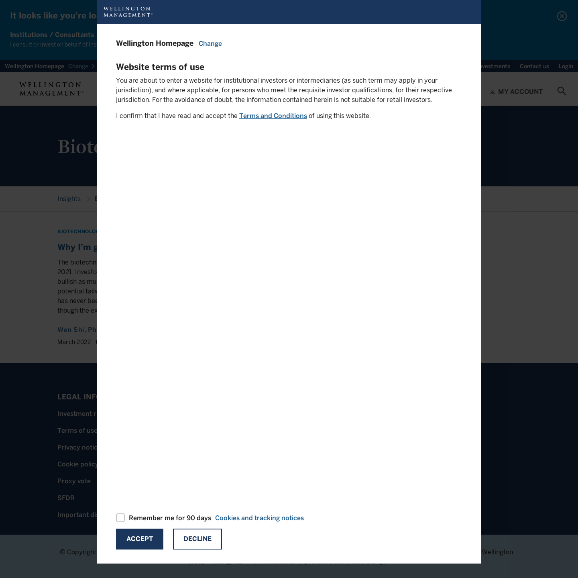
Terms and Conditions (273, 116)
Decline (197, 539)
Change (210, 43)
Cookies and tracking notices (259, 518)
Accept (139, 539)
